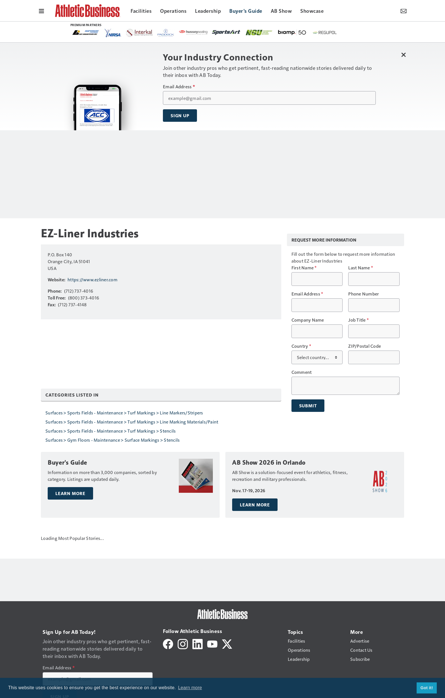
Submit (308, 405)
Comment (301, 372)
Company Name (307, 320)
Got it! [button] (427, 688)
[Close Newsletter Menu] (403, 54)
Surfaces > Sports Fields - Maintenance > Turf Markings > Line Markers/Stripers (124, 413)
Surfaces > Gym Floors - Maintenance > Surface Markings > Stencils (112, 440)
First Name (304, 267)
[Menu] (41, 10)
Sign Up (180, 115)
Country (301, 346)
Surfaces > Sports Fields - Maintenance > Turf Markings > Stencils (110, 431)
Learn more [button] (190, 687)
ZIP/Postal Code (364, 346)
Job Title (358, 320)
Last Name (360, 267)
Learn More (70, 493)
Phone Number (363, 294)
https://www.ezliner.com (92, 279)
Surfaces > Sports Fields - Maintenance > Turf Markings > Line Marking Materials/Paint (131, 422)
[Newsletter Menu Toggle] (403, 10)
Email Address (179, 86)
